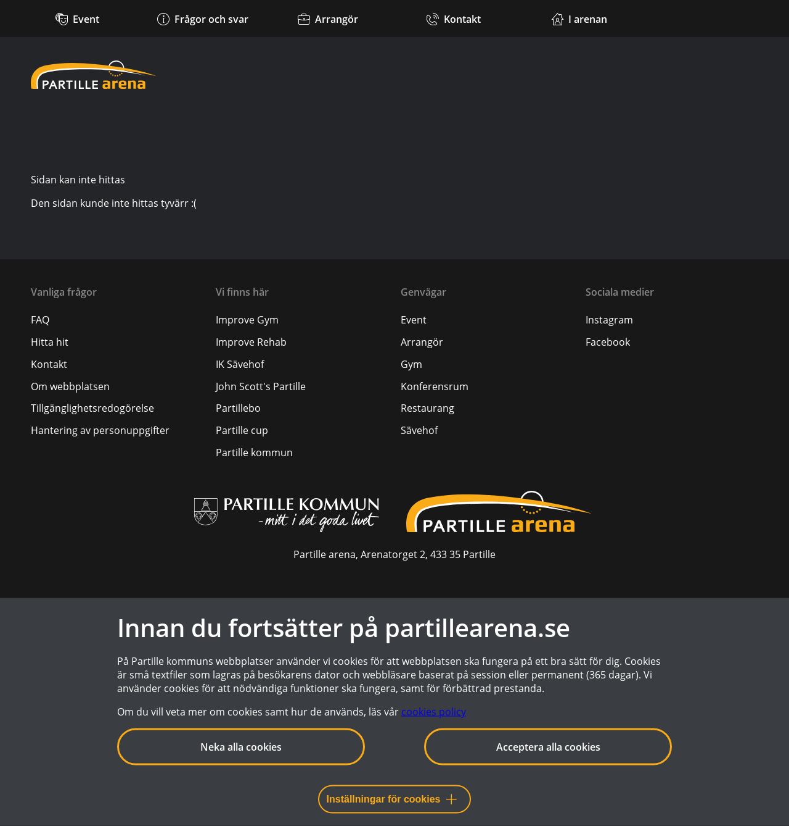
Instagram (609, 320)
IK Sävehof (240, 364)
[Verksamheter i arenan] (579, 18)
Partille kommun (254, 452)
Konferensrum (434, 386)
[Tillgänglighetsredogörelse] (92, 408)
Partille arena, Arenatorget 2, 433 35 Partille (394, 554)
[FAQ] (40, 320)
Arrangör (422, 342)
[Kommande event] (77, 18)
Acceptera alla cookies (548, 747)
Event (414, 320)
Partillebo (238, 408)
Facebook (608, 342)
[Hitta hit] (49, 342)
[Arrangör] (328, 18)
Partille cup (242, 430)
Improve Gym (247, 320)
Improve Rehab (251, 342)
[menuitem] (117, 320)
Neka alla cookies (241, 747)
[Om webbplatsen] (70, 386)
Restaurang (427, 408)
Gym (411, 364)
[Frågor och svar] (202, 18)
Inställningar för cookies (392, 799)
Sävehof (419, 430)
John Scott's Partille (261, 386)
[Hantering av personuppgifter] (100, 430)
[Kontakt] (453, 18)
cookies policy (433, 712)
